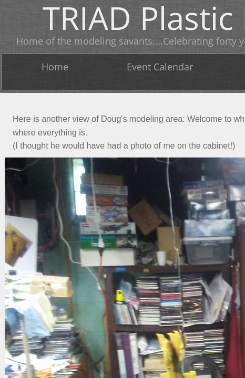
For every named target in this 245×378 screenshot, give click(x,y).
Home (55, 66)
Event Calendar (160, 66)
